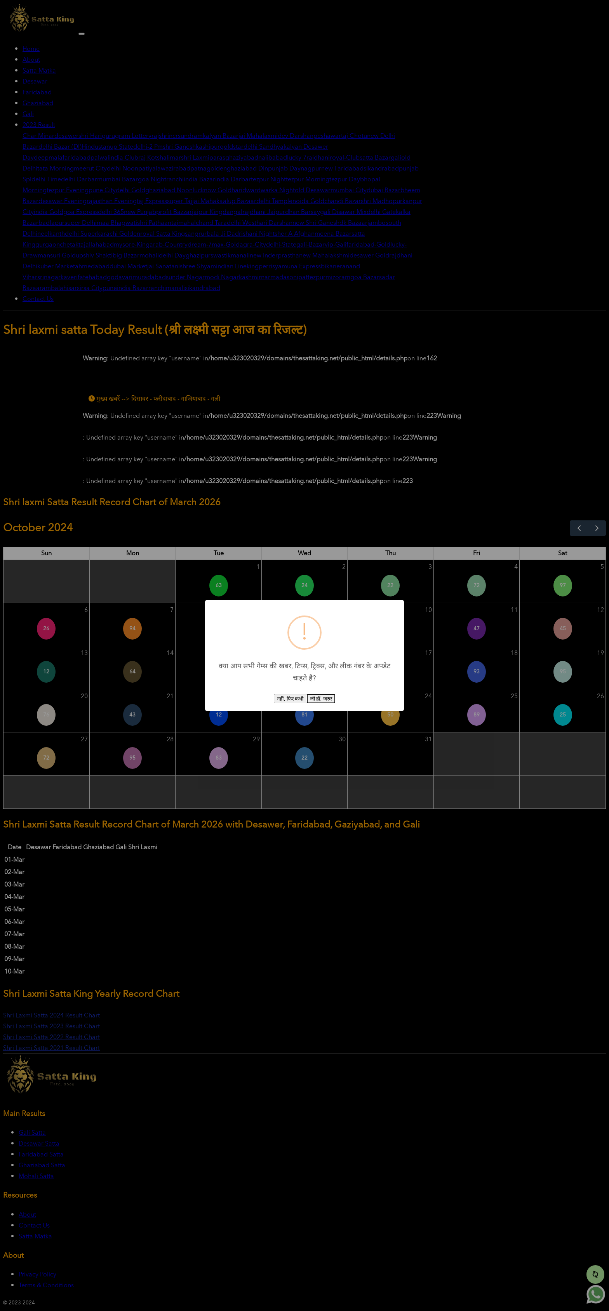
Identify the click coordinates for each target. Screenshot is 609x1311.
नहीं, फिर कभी (290, 699)
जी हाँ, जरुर (321, 699)
